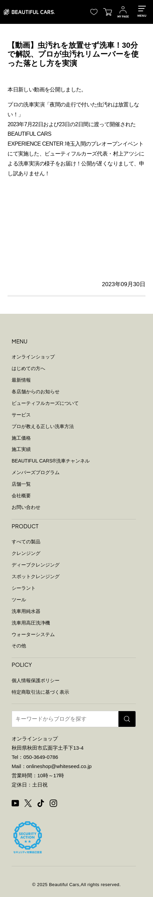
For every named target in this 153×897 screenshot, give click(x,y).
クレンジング (26, 553)
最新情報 (21, 380)
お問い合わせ (26, 507)
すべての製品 (26, 541)
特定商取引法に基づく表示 (40, 692)
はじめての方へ (28, 368)
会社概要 (21, 495)
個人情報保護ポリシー (36, 680)
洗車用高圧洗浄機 (31, 623)
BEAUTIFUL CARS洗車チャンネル (51, 461)
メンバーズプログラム (36, 472)
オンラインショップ (33, 356)
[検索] (127, 719)
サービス (21, 414)
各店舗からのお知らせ (36, 391)
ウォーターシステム (33, 634)
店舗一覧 (21, 484)
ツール (19, 599)
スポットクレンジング (36, 576)
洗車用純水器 (26, 611)
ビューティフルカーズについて (45, 403)
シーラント (24, 588)
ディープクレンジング (36, 565)
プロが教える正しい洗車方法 (43, 426)
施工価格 (21, 438)
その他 (19, 645)
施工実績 (21, 449)
